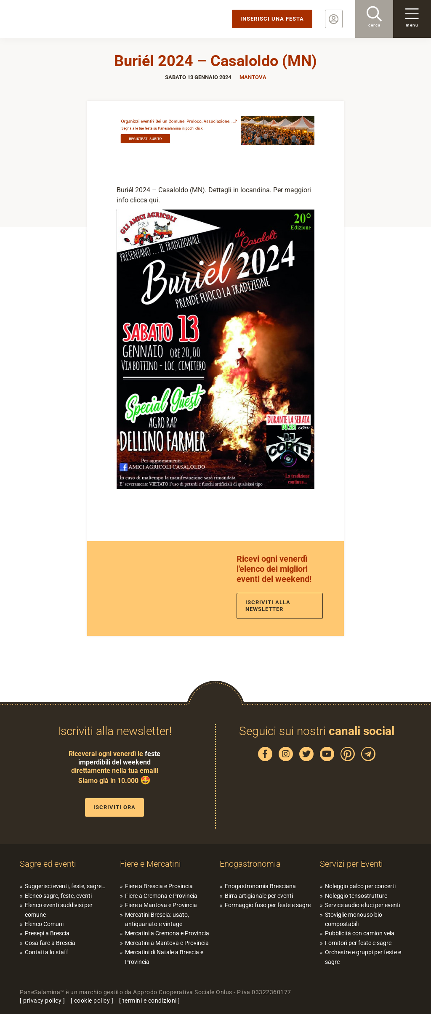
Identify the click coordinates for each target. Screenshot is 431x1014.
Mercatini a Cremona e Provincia (167, 933)
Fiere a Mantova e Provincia (161, 905)
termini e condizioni (149, 1000)
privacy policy (42, 1000)
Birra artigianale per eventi (259, 895)
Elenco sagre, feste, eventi (58, 895)
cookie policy (92, 1000)
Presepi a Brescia (47, 933)
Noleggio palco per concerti (360, 886)
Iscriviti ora (114, 807)
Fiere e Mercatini (150, 864)
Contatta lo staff (46, 952)
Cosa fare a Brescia (50, 943)
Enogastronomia (250, 864)
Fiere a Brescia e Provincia (159, 886)
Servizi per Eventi (351, 864)
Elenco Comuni (44, 924)
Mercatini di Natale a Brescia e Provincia (164, 957)
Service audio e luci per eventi (362, 905)
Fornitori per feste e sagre (358, 943)
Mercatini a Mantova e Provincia (167, 943)
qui (153, 200)
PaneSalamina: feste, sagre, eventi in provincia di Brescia (65, 19)
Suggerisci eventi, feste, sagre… (65, 886)
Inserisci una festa (272, 19)
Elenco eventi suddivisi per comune (59, 910)
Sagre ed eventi (48, 864)
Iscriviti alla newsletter (267, 605)
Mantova (252, 77)
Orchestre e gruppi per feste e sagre (363, 957)
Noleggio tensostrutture (356, 895)
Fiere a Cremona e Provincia (161, 895)
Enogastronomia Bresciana (260, 886)
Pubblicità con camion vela (359, 933)
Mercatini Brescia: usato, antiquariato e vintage (157, 919)
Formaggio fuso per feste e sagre (268, 905)
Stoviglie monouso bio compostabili (353, 919)
